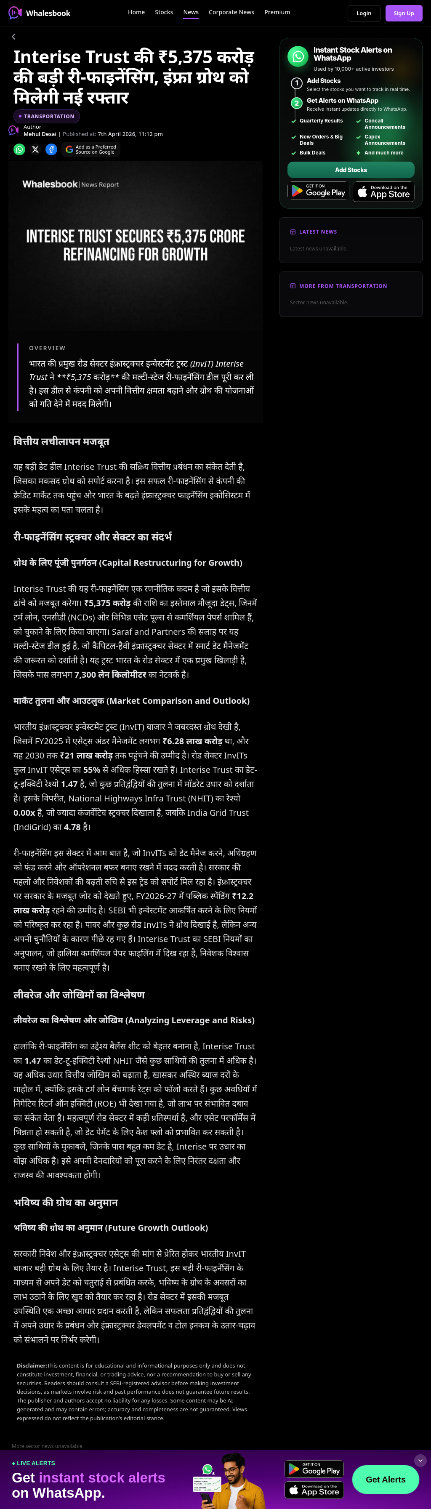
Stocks (164, 12)
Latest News (318, 231)
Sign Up (404, 13)
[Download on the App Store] (384, 191)
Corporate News (231, 12)
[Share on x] (35, 149)
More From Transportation (343, 286)
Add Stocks (351, 169)
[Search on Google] (90, 149)
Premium (277, 12)
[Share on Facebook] (51, 149)
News (191, 12)
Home (136, 12)
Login (364, 13)
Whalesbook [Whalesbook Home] (39, 13)
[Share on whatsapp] (19, 149)
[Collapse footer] (420, 1460)
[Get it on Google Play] (318, 191)
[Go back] (13, 38)
